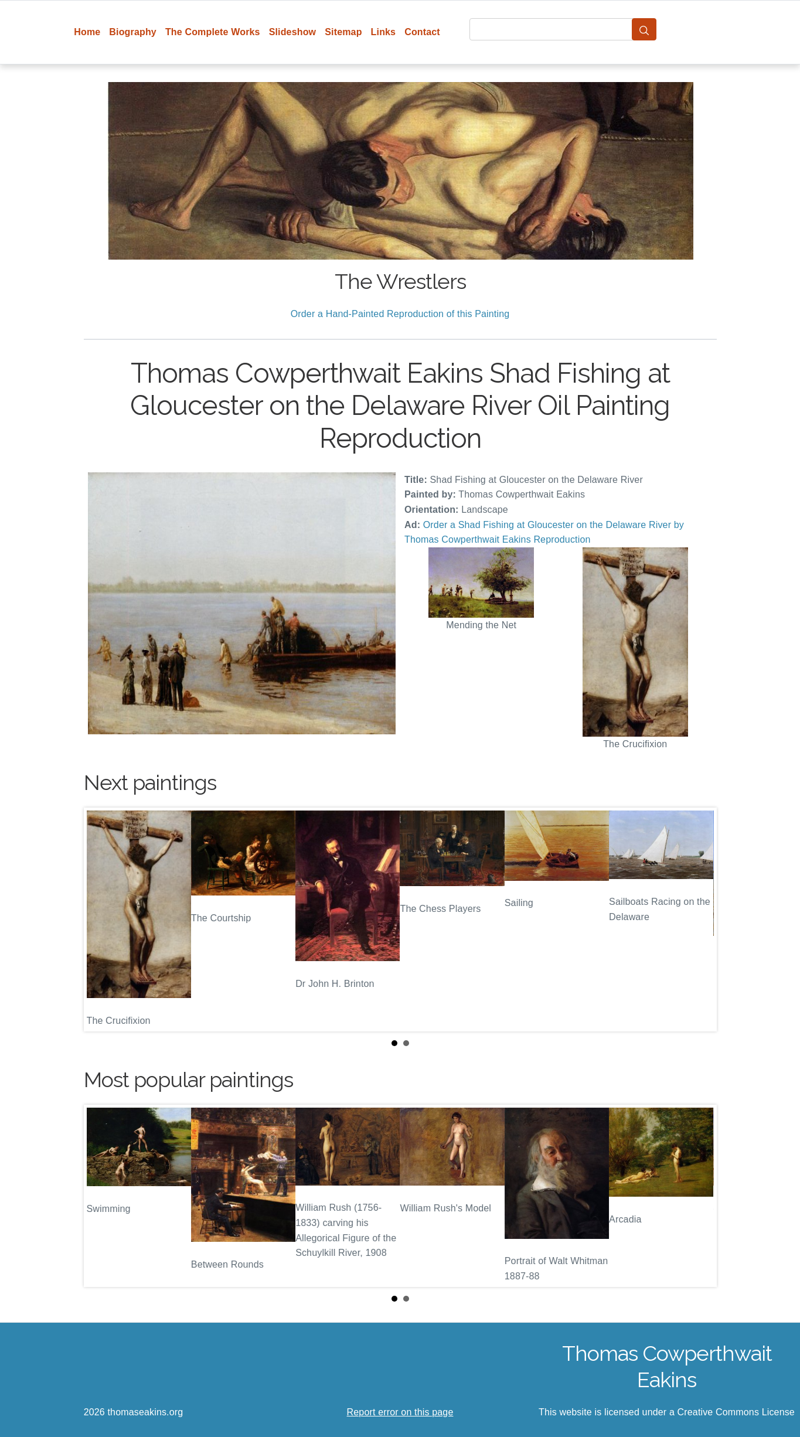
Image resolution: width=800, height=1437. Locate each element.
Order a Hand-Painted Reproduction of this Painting (400, 314)
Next (698, 919)
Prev (102, 919)
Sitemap (343, 32)
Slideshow (292, 32)
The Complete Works (212, 32)
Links (383, 32)
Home (87, 32)
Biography (132, 32)
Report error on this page (400, 1412)
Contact (422, 32)
